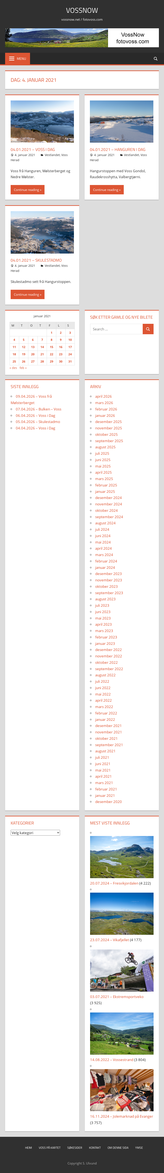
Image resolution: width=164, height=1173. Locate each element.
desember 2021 (108, 725)
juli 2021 (102, 757)
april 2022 (103, 700)
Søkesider (74, 1147)
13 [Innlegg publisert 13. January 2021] (33, 347)
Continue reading (26, 190)
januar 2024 (105, 567)
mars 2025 (104, 478)
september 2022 (109, 668)
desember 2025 (108, 421)
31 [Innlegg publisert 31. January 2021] (70, 361)
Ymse (139, 1147)
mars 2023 (104, 630)
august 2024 (105, 523)
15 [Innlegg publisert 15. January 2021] (51, 347)
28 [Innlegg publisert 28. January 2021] (42, 361)
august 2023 (105, 599)
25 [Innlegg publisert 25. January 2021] (14, 361)
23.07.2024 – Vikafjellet (109, 939)
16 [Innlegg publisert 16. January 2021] (60, 347)
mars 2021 (104, 782)
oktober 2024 (106, 510)
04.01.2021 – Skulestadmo (37, 260)
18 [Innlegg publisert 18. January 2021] (14, 354)
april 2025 (103, 472)
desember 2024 (108, 497)
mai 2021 (103, 770)
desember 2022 (108, 649)
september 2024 (109, 516)
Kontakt (95, 1147)
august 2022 (105, 675)
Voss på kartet (49, 1147)
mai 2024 (103, 542)
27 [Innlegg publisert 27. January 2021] (33, 361)
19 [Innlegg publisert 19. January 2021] (23, 354)
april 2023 (103, 624)
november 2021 (108, 732)
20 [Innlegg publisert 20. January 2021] (33, 354)
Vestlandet (52, 155)
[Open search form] (156, 58)
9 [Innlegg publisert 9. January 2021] (61, 340)
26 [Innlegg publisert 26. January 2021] (23, 361)
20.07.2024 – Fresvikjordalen (114, 883)
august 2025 (105, 447)
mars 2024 (104, 554)
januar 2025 (105, 491)
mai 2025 (103, 466)
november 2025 (108, 428)
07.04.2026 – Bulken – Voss (38, 409)
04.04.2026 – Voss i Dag (35, 428)
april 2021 (103, 776)
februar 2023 (106, 637)
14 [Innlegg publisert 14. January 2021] (42, 347)
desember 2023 (108, 573)
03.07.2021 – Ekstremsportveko (117, 996)
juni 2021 (103, 763)
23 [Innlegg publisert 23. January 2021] (60, 354)
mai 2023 (103, 618)
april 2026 (103, 396)
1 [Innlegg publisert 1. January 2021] (51, 333)
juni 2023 (103, 611)
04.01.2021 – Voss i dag (33, 149)
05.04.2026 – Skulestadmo (38, 421)
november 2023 (108, 580)
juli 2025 (102, 453)
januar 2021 (105, 795)
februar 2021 (106, 789)
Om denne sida (118, 1147)
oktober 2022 (106, 662)
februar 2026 (106, 409)
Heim (28, 1147)
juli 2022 (102, 681)
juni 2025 (103, 459)
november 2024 (108, 504)
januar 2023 (105, 643)
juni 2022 (103, 687)
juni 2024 (103, 535)
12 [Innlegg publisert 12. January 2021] (23, 347)
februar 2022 (106, 713)
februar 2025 (106, 485)
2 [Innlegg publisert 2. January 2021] (61, 333)
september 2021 (109, 744)
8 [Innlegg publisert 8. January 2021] (51, 340)
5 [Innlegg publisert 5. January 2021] (23, 340)
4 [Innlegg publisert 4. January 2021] (14, 340)
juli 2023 (102, 605)
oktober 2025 (106, 434)
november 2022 (108, 656)
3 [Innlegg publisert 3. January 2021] (70, 333)
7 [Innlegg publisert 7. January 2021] (42, 340)
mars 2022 (104, 706)
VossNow (82, 10)
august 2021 (105, 751)
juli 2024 (102, 529)
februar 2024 (106, 561)
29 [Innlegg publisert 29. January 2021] (51, 361)
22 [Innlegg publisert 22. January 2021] (51, 354)
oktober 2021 (106, 738)
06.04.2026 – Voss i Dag (35, 415)
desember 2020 (108, 801)
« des (13, 368)
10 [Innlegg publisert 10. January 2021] (70, 340)
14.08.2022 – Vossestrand (111, 1059)
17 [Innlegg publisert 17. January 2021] (70, 347)
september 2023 (109, 592)
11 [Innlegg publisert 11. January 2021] (14, 347)
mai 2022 (103, 694)
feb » (23, 368)
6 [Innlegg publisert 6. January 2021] (33, 340)
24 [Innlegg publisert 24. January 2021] (70, 354)
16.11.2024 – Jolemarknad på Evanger (121, 1116)
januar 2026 (105, 415)
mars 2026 (104, 402)
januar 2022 (105, 719)
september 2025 (109, 440)
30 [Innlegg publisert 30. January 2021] (60, 361)
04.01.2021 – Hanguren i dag (118, 149)
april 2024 (103, 548)
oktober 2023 (106, 586)
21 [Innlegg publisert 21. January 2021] (42, 354)
